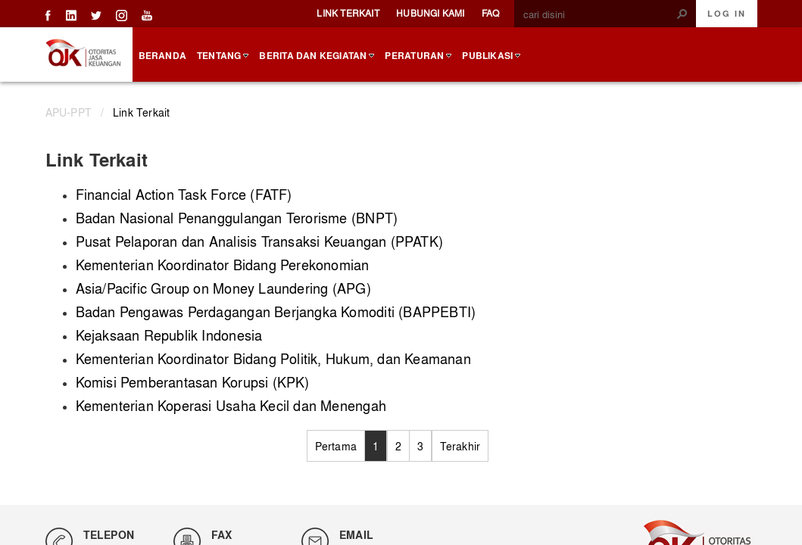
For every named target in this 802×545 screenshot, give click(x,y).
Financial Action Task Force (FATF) (184, 194)
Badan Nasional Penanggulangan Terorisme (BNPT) (237, 217)
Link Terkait (348, 13)
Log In (726, 14)
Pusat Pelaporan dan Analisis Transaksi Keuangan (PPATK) (260, 241)
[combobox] (599, 14)
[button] (682, 13)
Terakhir (460, 445)
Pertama (336, 445)
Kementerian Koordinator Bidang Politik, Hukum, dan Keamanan (273, 358)
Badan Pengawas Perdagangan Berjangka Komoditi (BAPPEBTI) (276, 311)
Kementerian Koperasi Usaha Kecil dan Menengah (231, 405)
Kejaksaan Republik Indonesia (169, 335)
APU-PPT (68, 112)
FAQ (491, 13)
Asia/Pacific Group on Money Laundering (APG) (223, 288)
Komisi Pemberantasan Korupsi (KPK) (193, 382)
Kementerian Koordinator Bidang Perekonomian (223, 264)
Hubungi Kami (430, 13)
